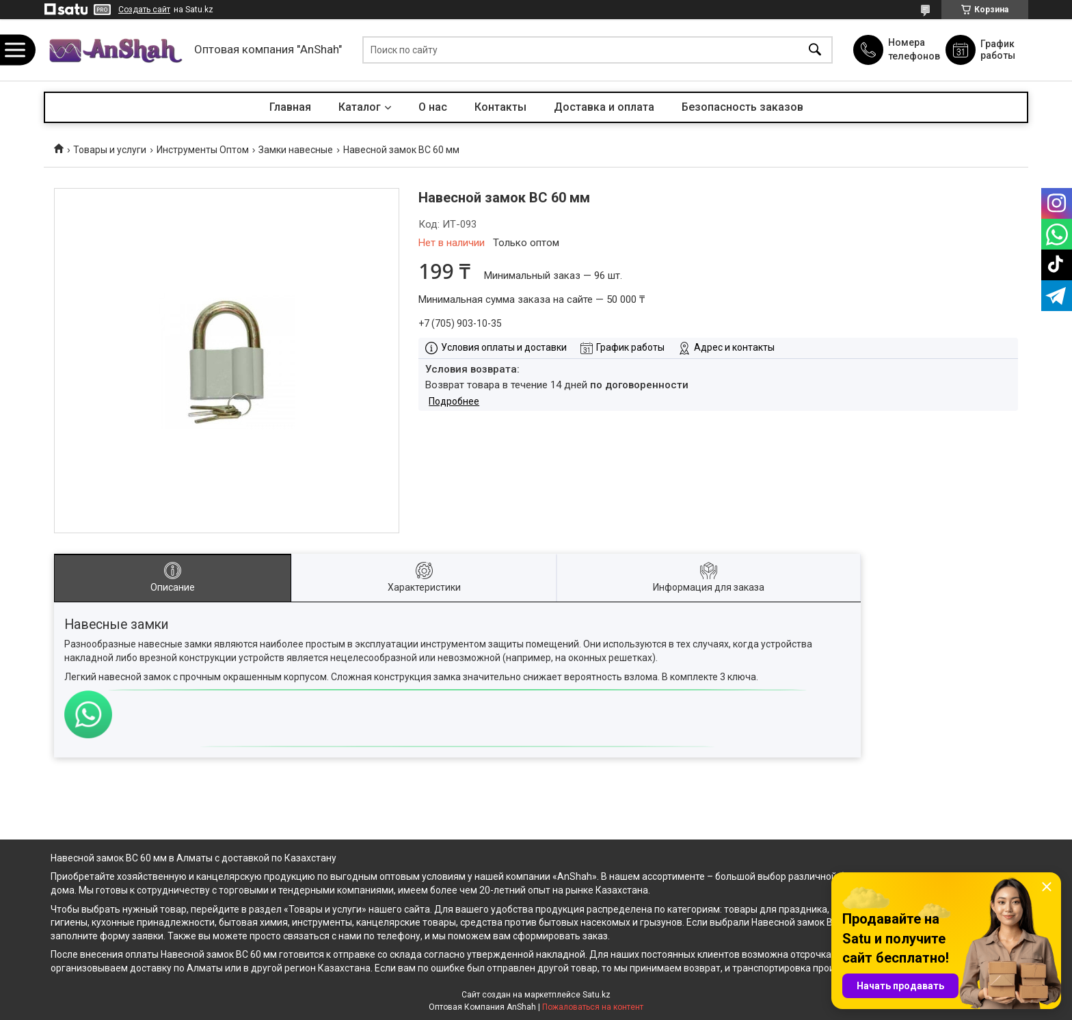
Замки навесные (295, 149)
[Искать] (815, 50)
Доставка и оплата (604, 106)
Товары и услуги (109, 149)
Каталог (359, 106)
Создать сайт (144, 9)
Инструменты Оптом (203, 149)
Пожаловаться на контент (592, 1007)
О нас (432, 106)
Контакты (500, 106)
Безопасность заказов (742, 106)
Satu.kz (596, 994)
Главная (290, 106)
